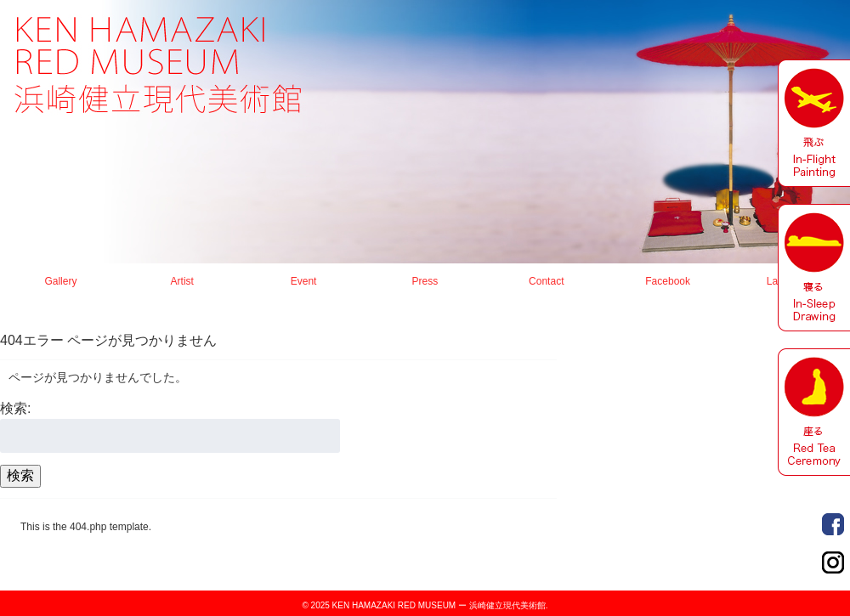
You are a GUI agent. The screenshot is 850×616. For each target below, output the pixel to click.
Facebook (667, 281)
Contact (546, 281)
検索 (20, 475)
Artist (182, 281)
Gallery (60, 281)
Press (425, 281)
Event (304, 281)
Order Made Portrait (833, 524)
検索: (15, 408)
